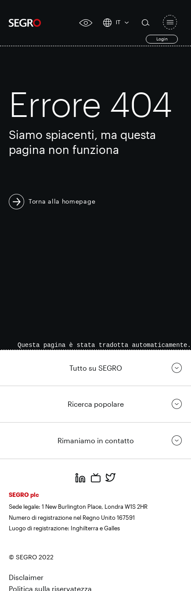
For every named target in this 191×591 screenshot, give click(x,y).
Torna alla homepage (62, 201)
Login (162, 38)
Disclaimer (26, 577)
